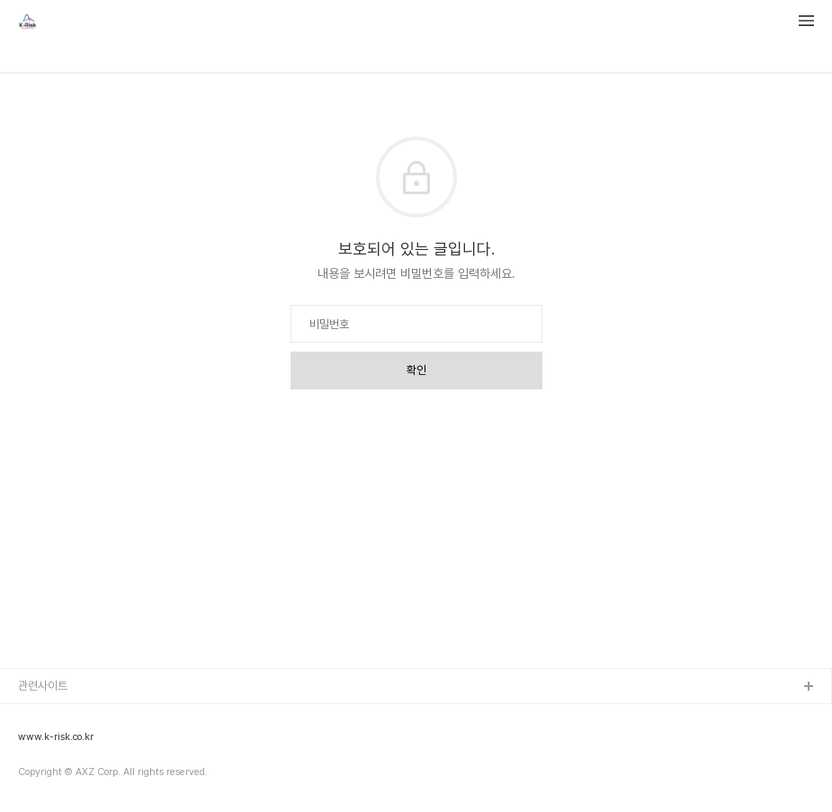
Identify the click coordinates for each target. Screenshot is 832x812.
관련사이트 (42, 685)
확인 (416, 370)
